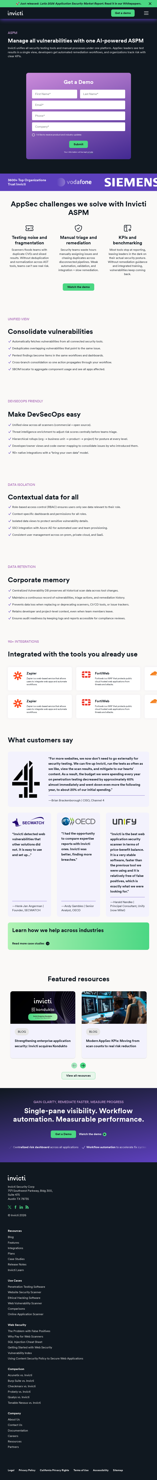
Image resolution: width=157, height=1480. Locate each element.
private (90, 152)
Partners (13, 1447)
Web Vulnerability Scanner (25, 1303)
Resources (14, 1441)
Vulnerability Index (20, 1353)
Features (13, 1242)
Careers (13, 1436)
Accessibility (101, 1470)
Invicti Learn (16, 1270)
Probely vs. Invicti (19, 1391)
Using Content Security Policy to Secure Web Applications (45, 1358)
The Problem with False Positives (29, 1331)
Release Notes (17, 1264)
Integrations (15, 1248)
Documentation (18, 1430)
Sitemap (118, 1470)
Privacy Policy (27, 1470)
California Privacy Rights (54, 1470)
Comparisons (16, 1308)
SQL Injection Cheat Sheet (25, 1342)
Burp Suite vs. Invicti (21, 1381)
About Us (14, 1419)
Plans (11, 1253)
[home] (15, 13)
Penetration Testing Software (26, 1286)
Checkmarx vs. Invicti (22, 1386)
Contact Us (15, 1425)
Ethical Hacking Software (24, 1298)
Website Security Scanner (24, 1292)
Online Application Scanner (25, 1314)
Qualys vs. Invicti (18, 1397)
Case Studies (16, 1259)
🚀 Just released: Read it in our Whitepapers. (78, 3)
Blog (11, 1237)
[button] (145, 13)
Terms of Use (81, 1470)
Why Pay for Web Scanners (25, 1336)
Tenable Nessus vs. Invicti (24, 1402)
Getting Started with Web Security (30, 1347)
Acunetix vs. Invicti (20, 1375)
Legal (11, 1470)
